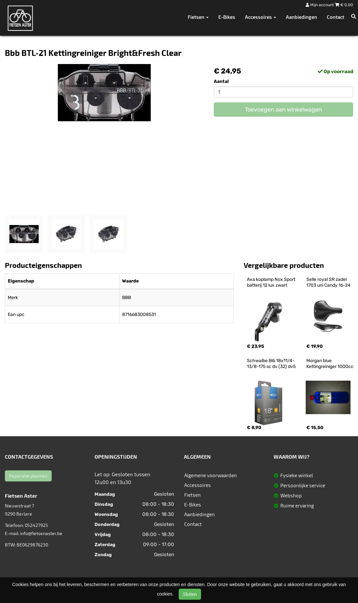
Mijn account (320, 5)
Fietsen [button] (198, 17)
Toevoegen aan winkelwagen (283, 109)
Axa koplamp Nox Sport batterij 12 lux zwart (271, 282)
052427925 (36, 525)
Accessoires (197, 485)
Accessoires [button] (260, 17)
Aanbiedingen (301, 17)
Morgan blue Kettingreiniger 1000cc (329, 363)
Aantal (221, 81)
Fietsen (192, 495)
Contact (335, 17)
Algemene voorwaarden (210, 475)
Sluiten (190, 594)
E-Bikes (226, 17)
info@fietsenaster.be (41, 533)
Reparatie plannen (28, 475)
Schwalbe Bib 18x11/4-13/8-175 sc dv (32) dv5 (271, 363)
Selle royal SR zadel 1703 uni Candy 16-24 (328, 282)
